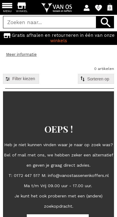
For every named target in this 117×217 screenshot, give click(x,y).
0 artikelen (104, 69)
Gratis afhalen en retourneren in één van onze (58, 37)
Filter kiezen (23, 78)
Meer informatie (21, 54)
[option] (58, 38)
